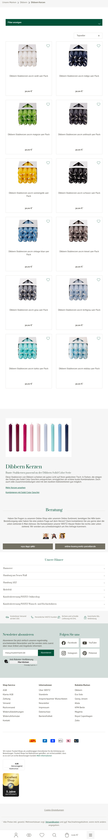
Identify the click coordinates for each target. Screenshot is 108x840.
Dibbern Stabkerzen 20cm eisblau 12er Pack (79, 368)
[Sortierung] (88, 36)
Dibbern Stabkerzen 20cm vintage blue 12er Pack (29, 253)
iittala (77, 703)
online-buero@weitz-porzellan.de (80, 546)
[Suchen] (54, 835)
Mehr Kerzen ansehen (15, 488)
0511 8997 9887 (28, 546)
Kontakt (6, 720)
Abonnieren (46, 653)
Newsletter (44, 703)
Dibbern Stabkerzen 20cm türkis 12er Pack (28, 368)
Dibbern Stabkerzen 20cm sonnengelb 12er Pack (29, 194)
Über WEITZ (44, 690)
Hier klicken (23, 662)
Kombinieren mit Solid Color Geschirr (23, 492)
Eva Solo (79, 694)
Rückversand (9, 707)
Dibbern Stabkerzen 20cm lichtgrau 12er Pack (79, 310)
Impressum (44, 707)
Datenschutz (44, 712)
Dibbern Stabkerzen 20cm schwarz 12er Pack (79, 193)
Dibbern (78, 690)
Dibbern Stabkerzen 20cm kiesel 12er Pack (79, 251)
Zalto (77, 720)
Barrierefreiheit (45, 716)
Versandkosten (52, 822)
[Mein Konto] (16, 835)
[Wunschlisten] (29, 835)
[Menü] (90, 835)
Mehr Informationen (44, 756)
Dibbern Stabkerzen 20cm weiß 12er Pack (29, 76)
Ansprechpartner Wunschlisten (53, 699)
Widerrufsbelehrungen (13, 712)
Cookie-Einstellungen (54, 810)
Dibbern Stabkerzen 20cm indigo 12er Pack (79, 76)
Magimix (79, 712)
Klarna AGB (8, 694)
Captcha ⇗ (30, 665)
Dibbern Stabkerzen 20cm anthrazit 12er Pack (79, 134)
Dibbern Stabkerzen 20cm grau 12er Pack (29, 310)
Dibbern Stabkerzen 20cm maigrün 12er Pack (29, 134)
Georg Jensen (81, 699)
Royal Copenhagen (83, 716)
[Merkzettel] (41, 835)
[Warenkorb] (71, 835)
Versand (6, 703)
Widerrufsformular (11, 716)
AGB (5, 690)
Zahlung (6, 699)
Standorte (43, 694)
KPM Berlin (80, 707)
